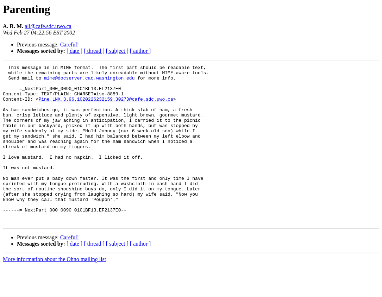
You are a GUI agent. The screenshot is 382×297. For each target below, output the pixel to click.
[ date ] (74, 51)
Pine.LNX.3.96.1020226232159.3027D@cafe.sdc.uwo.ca (105, 106)
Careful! (69, 45)
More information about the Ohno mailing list (54, 291)
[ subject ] (117, 51)
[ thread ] (94, 51)
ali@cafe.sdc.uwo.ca (48, 26)
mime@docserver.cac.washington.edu (89, 81)
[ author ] (140, 51)
